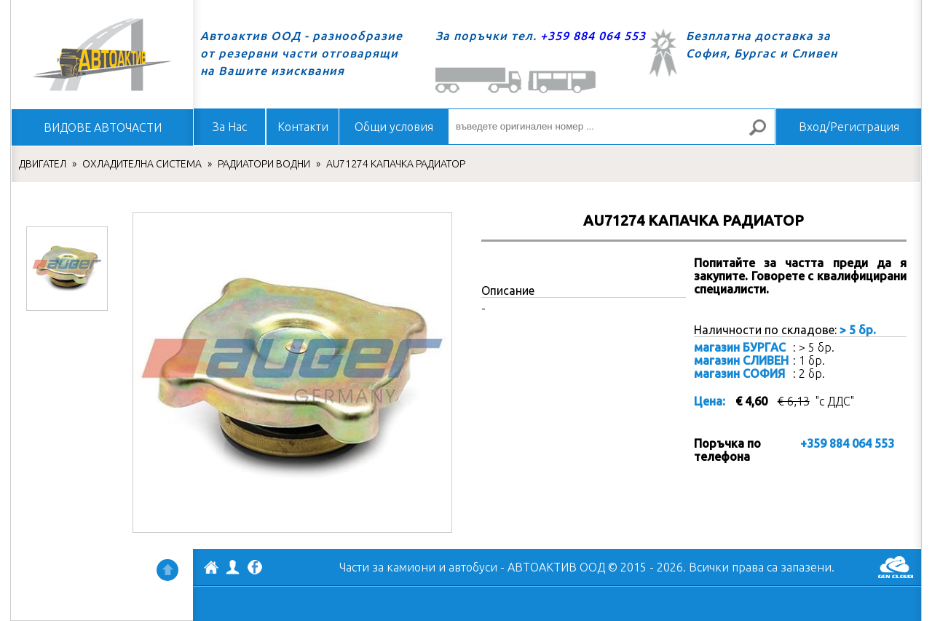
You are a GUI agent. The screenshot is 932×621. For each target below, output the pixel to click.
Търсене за (763, 133)
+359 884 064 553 (593, 35)
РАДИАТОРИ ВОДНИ (264, 164)
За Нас (230, 126)
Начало (102, 54)
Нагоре (167, 570)
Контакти (302, 126)
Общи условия (394, 126)
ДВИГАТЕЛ (42, 164)
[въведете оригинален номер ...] (611, 126)
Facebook (255, 569)
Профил (233, 567)
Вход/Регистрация (849, 126)
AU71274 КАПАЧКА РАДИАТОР (395, 164)
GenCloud (895, 567)
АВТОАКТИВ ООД (211, 569)
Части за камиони (387, 567)
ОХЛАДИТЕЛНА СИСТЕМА (142, 164)
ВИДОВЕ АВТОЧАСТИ (103, 127)
